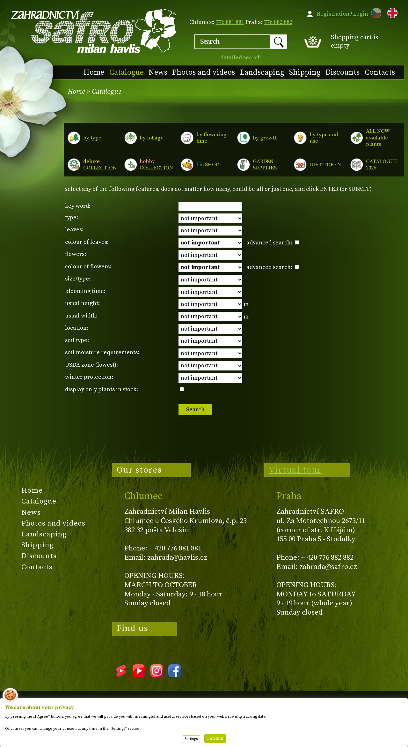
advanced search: (272, 242)
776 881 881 (230, 22)
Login (360, 14)
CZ (374, 12)
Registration (333, 14)
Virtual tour (295, 470)
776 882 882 (278, 22)
